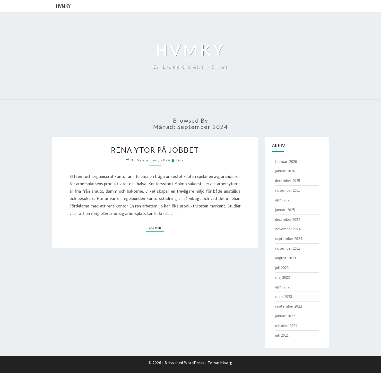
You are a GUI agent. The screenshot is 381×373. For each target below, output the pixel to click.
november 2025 (288, 190)
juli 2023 (282, 267)
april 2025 (283, 200)
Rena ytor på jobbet (155, 149)
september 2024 (288, 238)
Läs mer (156, 227)
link (180, 160)
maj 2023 (282, 277)
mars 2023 (283, 296)
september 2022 (288, 306)
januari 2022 (285, 315)
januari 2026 (285, 170)
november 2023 (288, 248)
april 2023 (283, 287)
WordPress (194, 362)
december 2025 (287, 180)
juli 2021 (282, 335)
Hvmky (63, 6)
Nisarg (226, 362)
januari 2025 (285, 209)
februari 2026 (286, 161)
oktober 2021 (286, 325)
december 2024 (287, 219)
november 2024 (288, 228)
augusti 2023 (285, 257)
